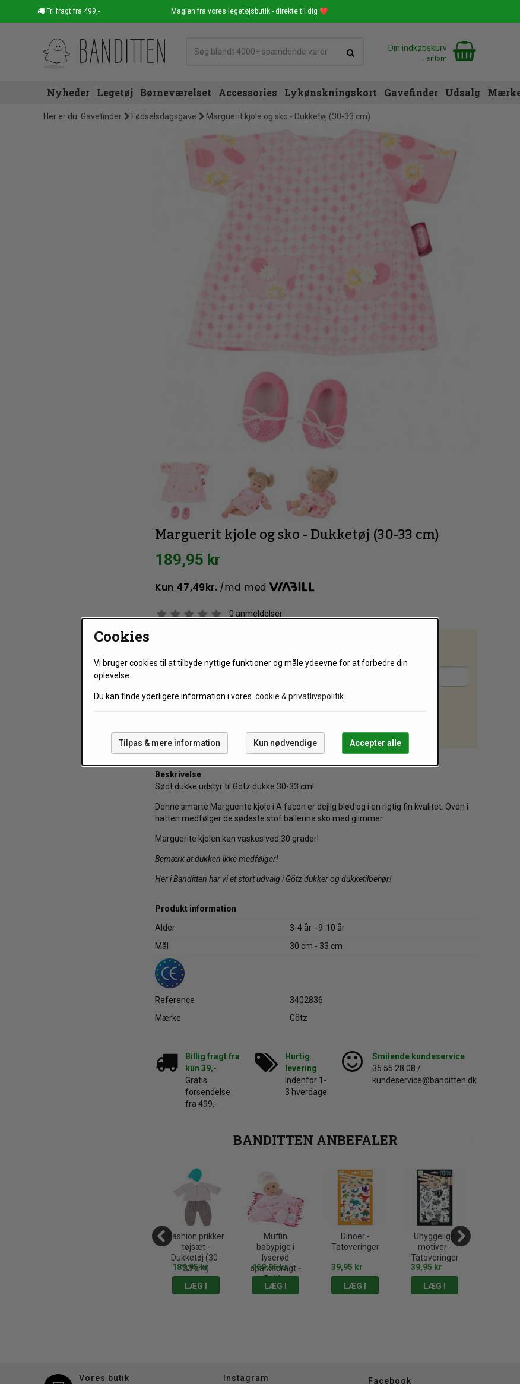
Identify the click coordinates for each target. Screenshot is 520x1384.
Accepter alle (375, 743)
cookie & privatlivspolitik (299, 696)
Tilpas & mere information (169, 743)
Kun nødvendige (285, 743)
